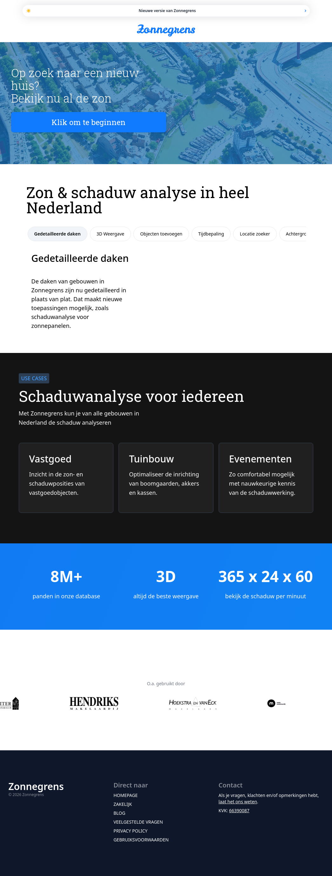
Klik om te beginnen (88, 122)
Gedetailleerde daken (57, 234)
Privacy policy (130, 831)
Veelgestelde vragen (138, 822)
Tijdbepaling (211, 234)
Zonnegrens (166, 29)
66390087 (239, 810)
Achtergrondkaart (304, 234)
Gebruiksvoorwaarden (141, 840)
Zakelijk (122, 804)
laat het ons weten (238, 802)
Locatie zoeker (255, 234)
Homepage (125, 795)
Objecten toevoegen (161, 234)
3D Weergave (111, 234)
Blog (119, 813)
